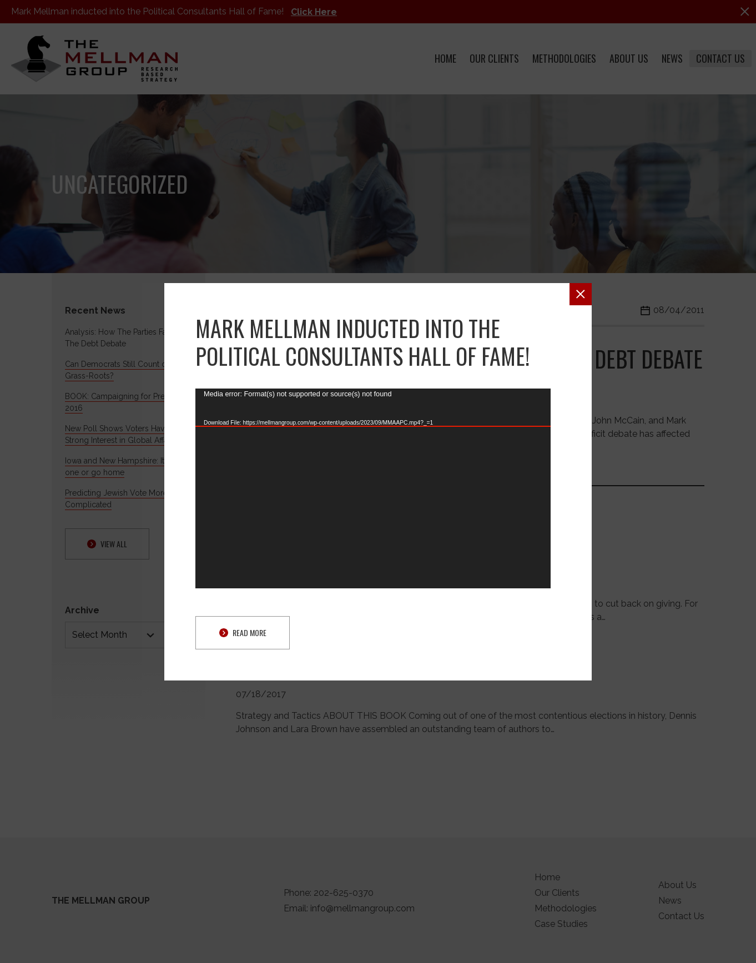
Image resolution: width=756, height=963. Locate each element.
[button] (580, 294)
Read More (242, 632)
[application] (373, 488)
